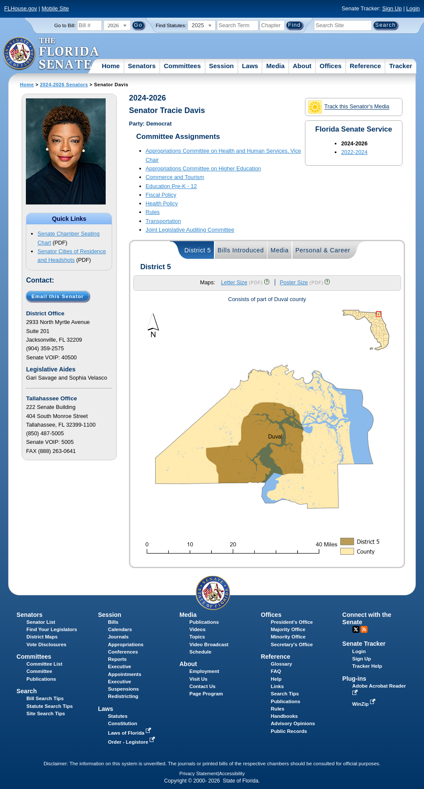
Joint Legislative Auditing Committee (190, 229)
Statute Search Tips (49, 706)
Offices (331, 65)
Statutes (117, 716)
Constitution (122, 723)
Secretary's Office (292, 644)
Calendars (120, 629)
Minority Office (288, 636)
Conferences (123, 651)
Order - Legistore (132, 742)
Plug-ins (354, 678)
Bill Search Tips (44, 698)
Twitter (355, 629)
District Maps (41, 636)
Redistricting (123, 696)
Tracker (400, 65)
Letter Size (234, 282)
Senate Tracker (364, 643)
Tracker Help (367, 666)
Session (221, 65)
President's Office (292, 622)
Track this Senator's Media (348, 107)
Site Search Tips (45, 713)
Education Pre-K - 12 (171, 186)
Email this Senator (57, 296)
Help (276, 679)
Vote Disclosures (46, 644)
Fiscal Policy (161, 195)
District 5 (197, 250)
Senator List (40, 622)
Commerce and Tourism (175, 177)
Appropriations (126, 644)
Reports (117, 659)
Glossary (281, 663)
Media (275, 65)
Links (277, 686)
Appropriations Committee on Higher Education (203, 168)
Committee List (44, 663)
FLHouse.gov (20, 8)
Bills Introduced (241, 250)
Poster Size (294, 282)
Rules (153, 212)
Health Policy (162, 203)
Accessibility (232, 773)
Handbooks (284, 716)
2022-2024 (354, 152)
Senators (142, 65)
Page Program (206, 693)
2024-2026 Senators (64, 84)
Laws (250, 65)
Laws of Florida (130, 733)
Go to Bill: (65, 25)
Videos (197, 629)
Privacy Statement (198, 773)
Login (413, 8)
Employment (204, 671)
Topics (197, 636)
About (302, 65)
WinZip (364, 704)
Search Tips (285, 693)
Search (26, 691)
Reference (365, 65)
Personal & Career (323, 250)
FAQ (276, 671)
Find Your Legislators (51, 629)
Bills (113, 622)
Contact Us (202, 686)
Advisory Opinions (293, 723)
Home (111, 65)
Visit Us (198, 679)
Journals (118, 636)
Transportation (163, 221)
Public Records (289, 731)
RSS (364, 629)
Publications (204, 622)
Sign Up (392, 8)
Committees (182, 65)
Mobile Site (55, 8)
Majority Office (288, 629)
